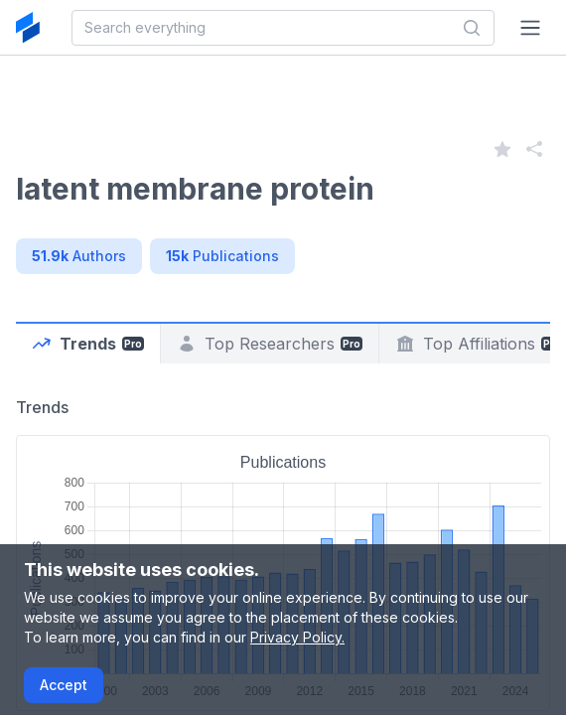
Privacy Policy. (297, 637)
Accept (63, 684)
